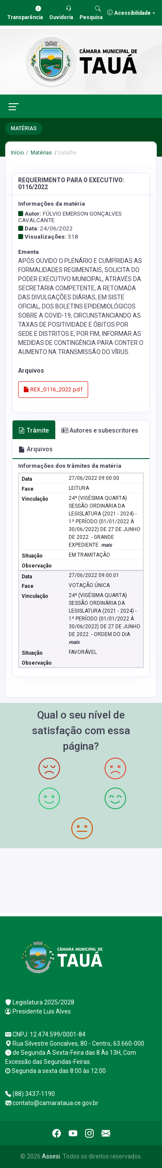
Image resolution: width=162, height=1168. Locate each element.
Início (17, 153)
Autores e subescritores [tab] (99, 430)
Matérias (40, 153)
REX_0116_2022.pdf (53, 389)
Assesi (51, 1156)
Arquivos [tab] (36, 449)
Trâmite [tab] (34, 430)
